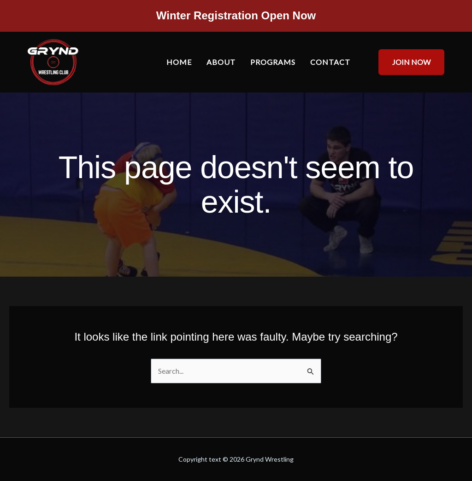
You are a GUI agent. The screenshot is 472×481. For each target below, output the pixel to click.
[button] (405, 62)
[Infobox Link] (236, 18)
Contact (330, 62)
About (221, 62)
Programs (272, 62)
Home (179, 62)
